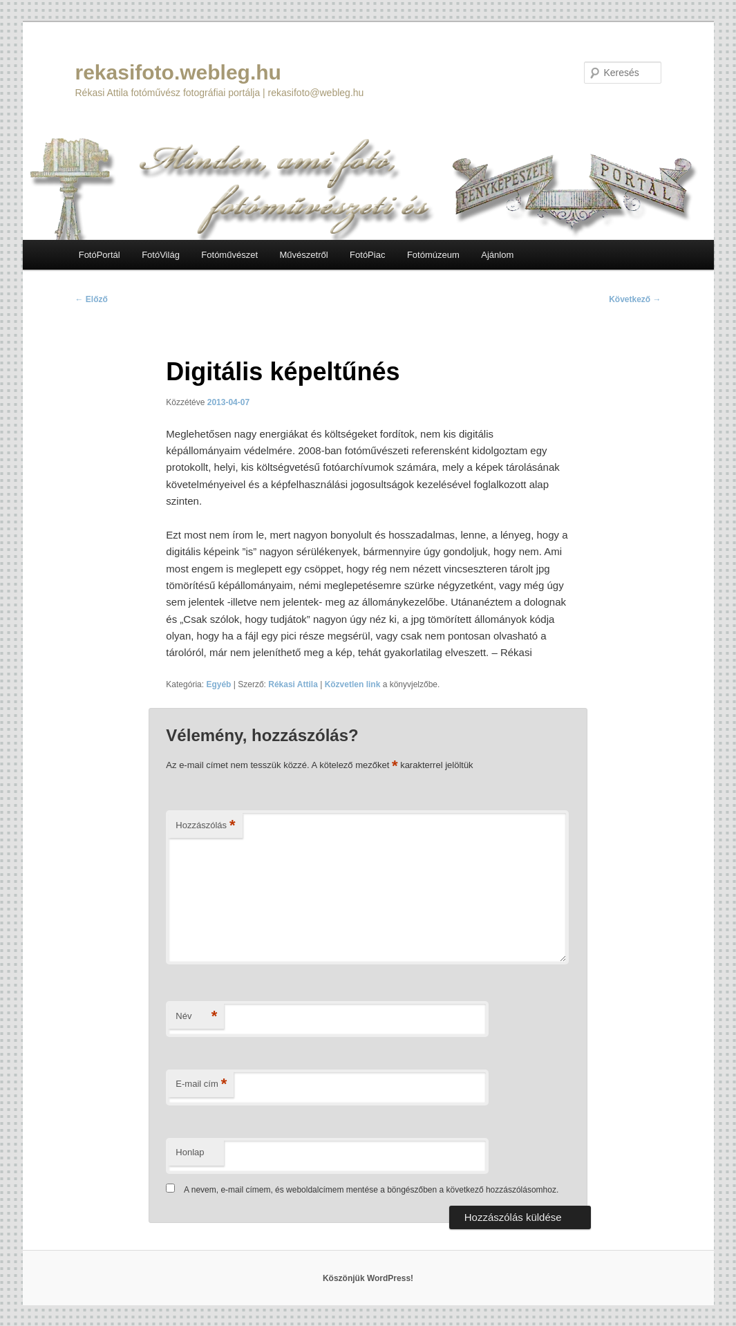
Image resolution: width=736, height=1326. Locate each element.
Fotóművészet (229, 255)
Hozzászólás (205, 826)
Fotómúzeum (433, 255)
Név (196, 1017)
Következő (635, 299)
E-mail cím (201, 1084)
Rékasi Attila (293, 684)
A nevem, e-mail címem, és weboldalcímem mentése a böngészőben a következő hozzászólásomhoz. (371, 1190)
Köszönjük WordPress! (368, 1278)
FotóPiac (367, 255)
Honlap (190, 1152)
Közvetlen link (354, 684)
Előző (91, 299)
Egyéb (218, 684)
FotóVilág (161, 255)
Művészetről (304, 255)
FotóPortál (99, 255)
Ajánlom (497, 255)
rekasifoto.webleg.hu (178, 72)
